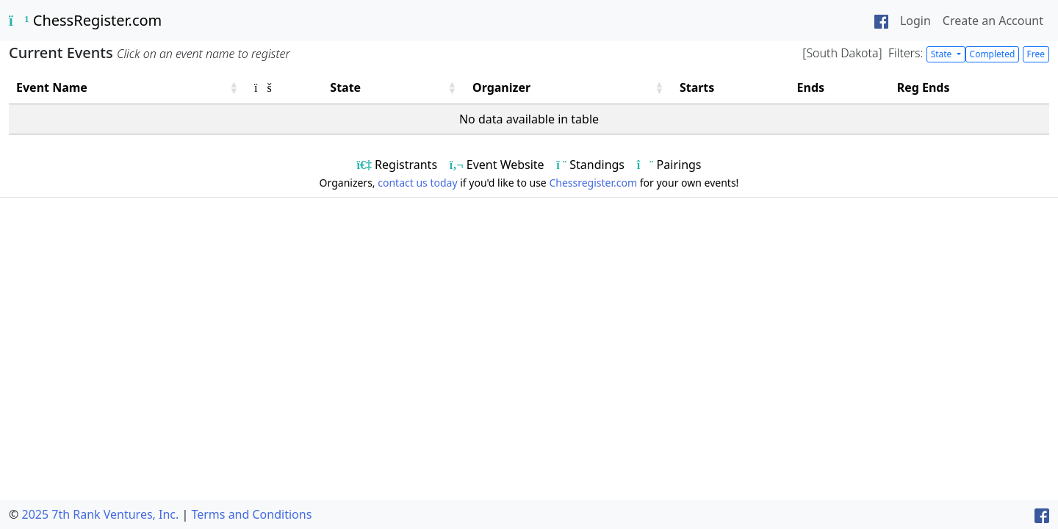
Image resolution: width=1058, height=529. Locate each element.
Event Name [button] (51, 87)
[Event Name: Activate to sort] (128, 87)
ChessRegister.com (85, 20)
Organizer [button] (501, 87)
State (942, 54)
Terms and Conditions (251, 514)
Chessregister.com (593, 183)
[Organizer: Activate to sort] (568, 87)
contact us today (417, 183)
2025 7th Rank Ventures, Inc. (100, 514)
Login (915, 20)
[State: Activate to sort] (394, 87)
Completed (992, 54)
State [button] (345, 87)
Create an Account (993, 20)
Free (1036, 54)
